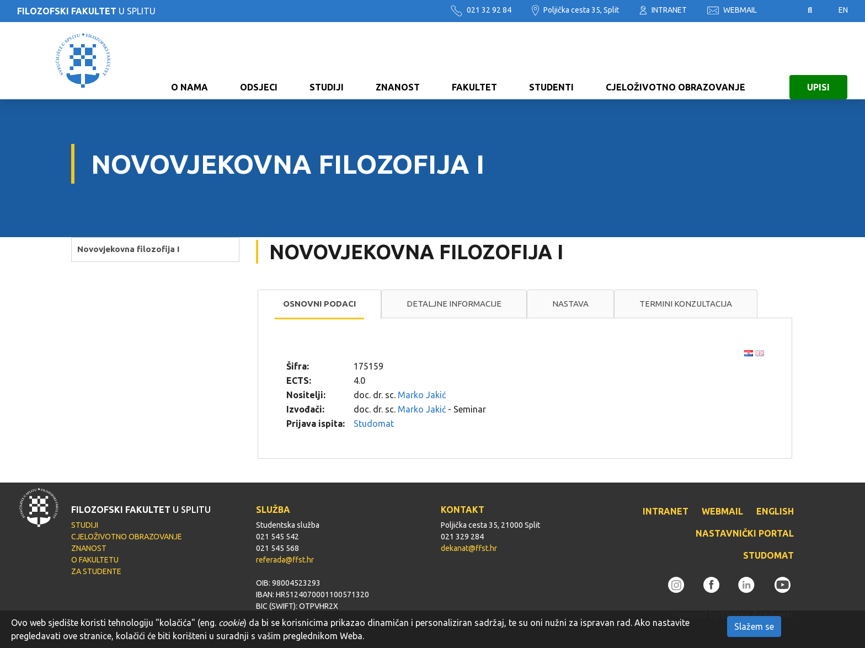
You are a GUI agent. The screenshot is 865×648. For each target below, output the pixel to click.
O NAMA (189, 61)
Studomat (374, 424)
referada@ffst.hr (285, 559)
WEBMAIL (732, 10)
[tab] (319, 304)
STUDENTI (551, 61)
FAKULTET (474, 61)
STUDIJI (326, 61)
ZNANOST (398, 61)
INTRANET (663, 10)
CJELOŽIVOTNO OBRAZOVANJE (675, 61)
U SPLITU (86, 11)
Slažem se (754, 626)
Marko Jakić (422, 395)
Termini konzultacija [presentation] (685, 303)
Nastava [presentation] (570, 303)
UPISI (818, 61)
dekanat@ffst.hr (469, 548)
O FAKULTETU (95, 559)
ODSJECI (258, 61)
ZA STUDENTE (96, 571)
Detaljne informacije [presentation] (454, 303)
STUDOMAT (768, 555)
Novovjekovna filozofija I (128, 249)
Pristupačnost (782, 10)
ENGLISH (775, 511)
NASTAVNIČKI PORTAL (745, 533)
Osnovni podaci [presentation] (319, 303)
